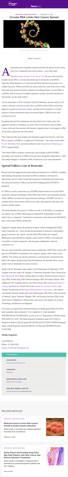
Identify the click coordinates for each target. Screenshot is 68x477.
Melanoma (10, 372)
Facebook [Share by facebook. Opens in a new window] (37, 58)
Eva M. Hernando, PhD (11, 144)
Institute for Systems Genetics (45, 286)
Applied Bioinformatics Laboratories (38, 290)
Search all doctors (13, 391)
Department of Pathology (50, 144)
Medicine (15, 286)
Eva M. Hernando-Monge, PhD (16, 363)
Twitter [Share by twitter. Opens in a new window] (29, 58)
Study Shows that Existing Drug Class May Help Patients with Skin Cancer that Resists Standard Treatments (22, 455)
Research (8, 419)
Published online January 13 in (27, 76)
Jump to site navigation (34, 8)
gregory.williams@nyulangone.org (15, 348)
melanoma (22, 109)
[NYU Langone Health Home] (12, 4)
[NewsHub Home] (36, 6)
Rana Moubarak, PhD (10, 276)
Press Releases (18, 419)
